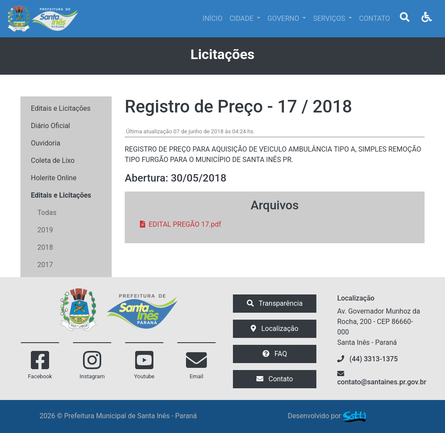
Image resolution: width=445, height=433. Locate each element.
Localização (274, 328)
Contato (274, 379)
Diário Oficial (50, 126)
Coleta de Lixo (53, 160)
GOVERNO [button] (284, 18)
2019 (45, 230)
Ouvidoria (45, 143)
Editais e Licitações (60, 108)
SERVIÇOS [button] (330, 18)
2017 (45, 265)
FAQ (274, 354)
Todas (46, 212)
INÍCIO (212, 18)
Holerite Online (53, 178)
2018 (45, 247)
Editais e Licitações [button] (61, 195)
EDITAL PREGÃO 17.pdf (180, 224)
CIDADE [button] (242, 18)
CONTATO (374, 18)
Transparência (275, 303)
